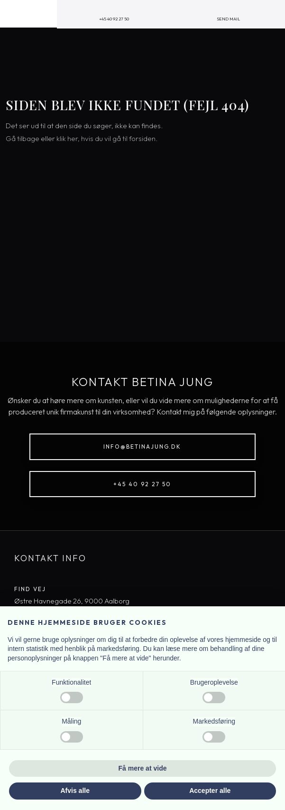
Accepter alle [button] (209, 790)
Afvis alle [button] (75, 790)
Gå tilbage (22, 138)
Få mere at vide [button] (143, 768)
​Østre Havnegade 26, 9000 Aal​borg (71, 600)
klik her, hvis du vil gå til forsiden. (106, 138)
